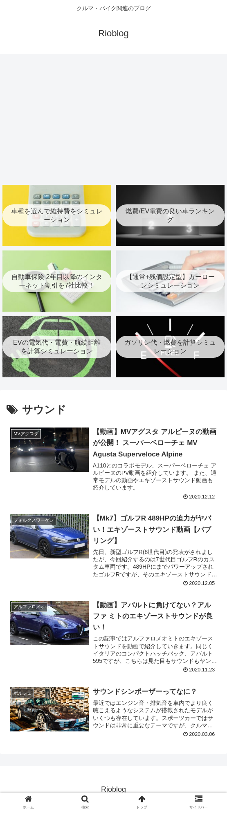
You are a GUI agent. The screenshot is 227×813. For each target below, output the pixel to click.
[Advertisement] (113, 118)
